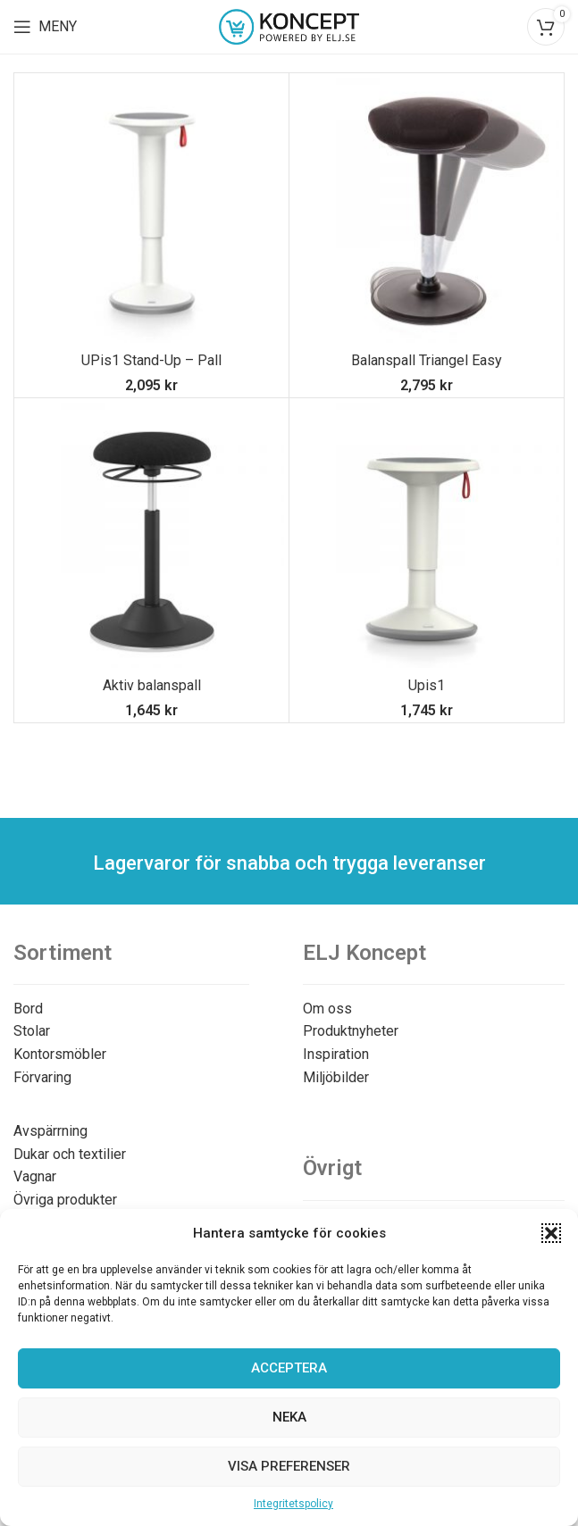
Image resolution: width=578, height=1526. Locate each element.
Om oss (327, 1008)
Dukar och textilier (69, 1154)
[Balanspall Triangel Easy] (426, 210)
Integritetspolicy (293, 1503)
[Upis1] (426, 535)
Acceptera (289, 1368)
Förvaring (42, 1077)
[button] (551, 1233)
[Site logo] (289, 25)
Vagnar (34, 1176)
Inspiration (336, 1054)
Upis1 (426, 685)
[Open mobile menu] (45, 27)
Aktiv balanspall (152, 685)
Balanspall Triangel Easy (426, 360)
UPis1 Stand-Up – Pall (151, 360)
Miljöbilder (336, 1077)
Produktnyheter (350, 1030)
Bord (28, 1008)
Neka (289, 1417)
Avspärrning (50, 1130)
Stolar (31, 1030)
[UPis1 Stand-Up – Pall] (151, 210)
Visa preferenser (289, 1466)
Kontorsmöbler (59, 1054)
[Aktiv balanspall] (151, 535)
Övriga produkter (65, 1199)
